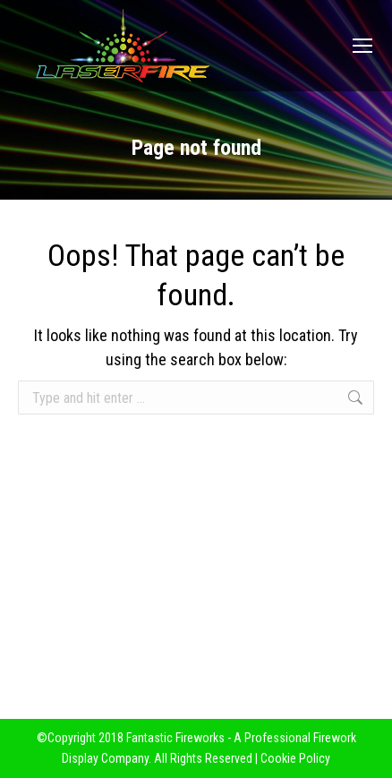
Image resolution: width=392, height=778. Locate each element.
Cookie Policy (295, 758)
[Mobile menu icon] (362, 45)
